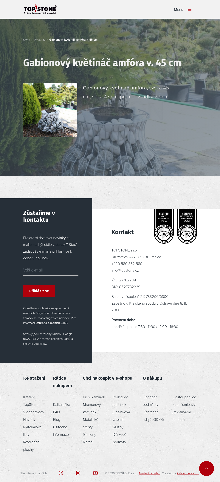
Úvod (26, 40)
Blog (56, 419)
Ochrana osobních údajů (51, 323)
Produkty (39, 40)
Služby (118, 426)
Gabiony (89, 434)
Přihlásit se (39, 291)
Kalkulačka (61, 404)
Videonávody (33, 411)
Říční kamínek (94, 396)
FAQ (56, 411)
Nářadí (88, 441)
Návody (29, 419)
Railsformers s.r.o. (188, 473)
